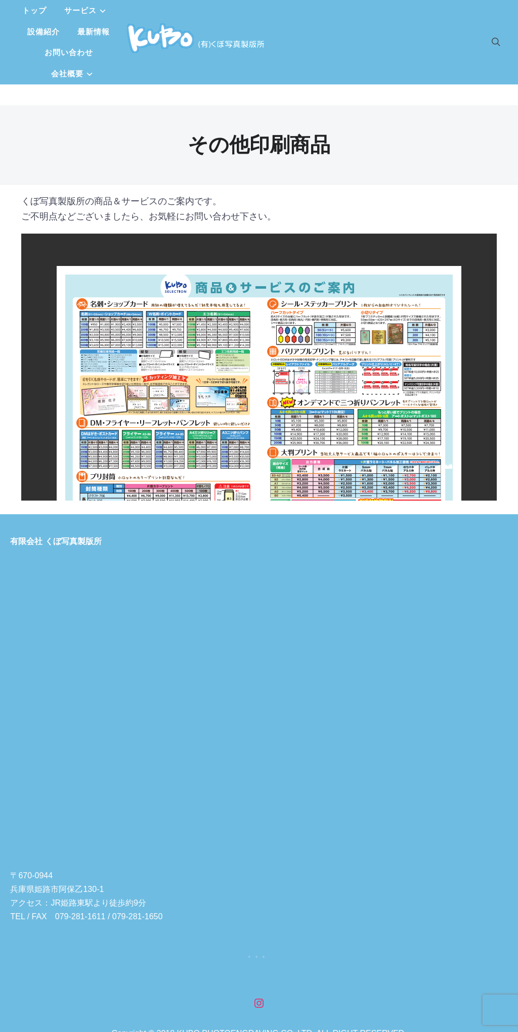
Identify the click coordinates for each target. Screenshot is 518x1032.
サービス (171, 12)
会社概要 (241, 33)
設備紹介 (231, 12)
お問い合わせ (340, 12)
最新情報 (282, 12)
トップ (125, 12)
